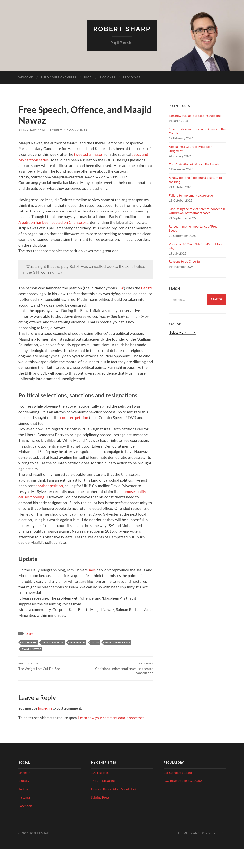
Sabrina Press (100, 797)
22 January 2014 (31, 130)
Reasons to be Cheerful (185, 261)
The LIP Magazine (103, 780)
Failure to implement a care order (191, 195)
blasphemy (29, 642)
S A (120, 288)
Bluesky (23, 780)
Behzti (146, 288)
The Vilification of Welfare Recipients (194, 164)
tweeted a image (88, 154)
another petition (49, 485)
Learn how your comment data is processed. (111, 717)
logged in (45, 708)
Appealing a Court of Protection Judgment (190, 149)
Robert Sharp (122, 29)
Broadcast (131, 77)
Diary (29, 633)
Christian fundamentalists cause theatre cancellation (120, 668)
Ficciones (107, 77)
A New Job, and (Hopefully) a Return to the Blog (195, 180)
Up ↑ (223, 833)
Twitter (23, 789)
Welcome (25, 77)
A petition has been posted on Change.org (53, 222)
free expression (53, 642)
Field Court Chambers (58, 77)
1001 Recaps (100, 772)
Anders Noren (204, 833)
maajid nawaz (31, 648)
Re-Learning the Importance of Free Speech (193, 228)
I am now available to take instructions (195, 115)
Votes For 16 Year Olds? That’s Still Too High (195, 246)
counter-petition (74, 417)
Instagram (25, 797)
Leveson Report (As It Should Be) (113, 789)
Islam (95, 642)
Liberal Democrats (117, 642)
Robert (56, 130)
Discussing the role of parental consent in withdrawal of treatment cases (197, 211)
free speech (77, 642)
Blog (88, 77)
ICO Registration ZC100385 (183, 780)
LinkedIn (24, 772)
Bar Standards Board (178, 772)
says (92, 570)
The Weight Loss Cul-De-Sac (39, 666)
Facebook (25, 806)
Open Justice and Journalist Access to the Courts (197, 131)
